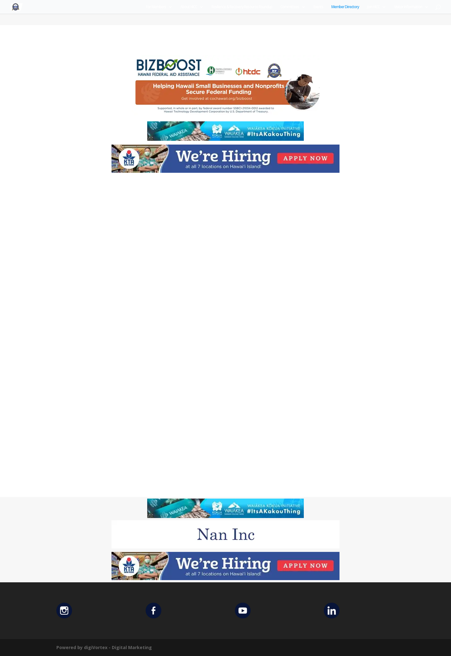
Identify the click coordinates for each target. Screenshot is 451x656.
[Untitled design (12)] (225, 547)
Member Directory (345, 7)
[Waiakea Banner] (225, 139)
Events (318, 7)
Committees (289, 7)
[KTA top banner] (225, 171)
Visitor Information (408, 7)
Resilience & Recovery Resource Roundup (241, 7)
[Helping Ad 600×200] (225, 116)
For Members (156, 7)
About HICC (188, 7)
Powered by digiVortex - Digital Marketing (104, 647)
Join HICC (373, 7)
